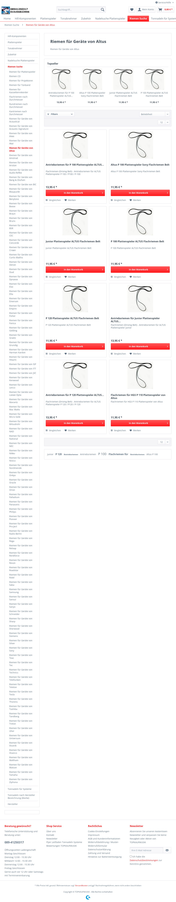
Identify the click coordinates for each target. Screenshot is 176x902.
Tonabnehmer (15, 48)
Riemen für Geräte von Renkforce (20, 554)
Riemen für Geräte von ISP (22, 364)
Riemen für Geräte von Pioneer (20, 518)
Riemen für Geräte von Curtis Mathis (20, 256)
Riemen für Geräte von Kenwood (20, 379)
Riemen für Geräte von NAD (20, 430)
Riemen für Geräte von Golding (20, 329)
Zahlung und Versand (99, 853)
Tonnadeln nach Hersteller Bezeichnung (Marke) (21, 796)
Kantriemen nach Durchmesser (18, 113)
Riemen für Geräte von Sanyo (20, 605)
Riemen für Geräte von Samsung (20, 591)
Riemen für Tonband (19, 85)
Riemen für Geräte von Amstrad (20, 157)
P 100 (102, 454)
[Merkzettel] (132, 10)
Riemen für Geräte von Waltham (20, 759)
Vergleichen (53, 200)
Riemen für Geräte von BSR (20, 227)
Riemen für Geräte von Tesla (20, 693)
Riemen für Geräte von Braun (20, 212)
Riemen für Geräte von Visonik (20, 744)
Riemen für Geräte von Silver (20, 642)
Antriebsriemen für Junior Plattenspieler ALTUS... (135, 320)
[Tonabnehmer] (68, 18)
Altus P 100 (152, 454)
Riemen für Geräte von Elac (20, 285)
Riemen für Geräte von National (20, 437)
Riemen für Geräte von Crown (20, 249)
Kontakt (50, 835)
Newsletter (51, 838)
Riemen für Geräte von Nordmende (20, 466)
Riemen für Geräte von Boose (20, 205)
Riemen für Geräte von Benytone (20, 197)
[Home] (7, 18)
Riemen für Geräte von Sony (20, 649)
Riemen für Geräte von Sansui (20, 598)
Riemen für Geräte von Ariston (20, 164)
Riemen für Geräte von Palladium (20, 496)
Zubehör (12, 54)
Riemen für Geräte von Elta (20, 292)
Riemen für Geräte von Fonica (20, 322)
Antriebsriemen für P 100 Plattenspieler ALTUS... (61, 94)
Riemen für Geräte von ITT (22, 368)
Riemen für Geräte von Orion (20, 488)
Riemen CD (15, 76)
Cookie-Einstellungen (98, 831)
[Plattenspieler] (48, 18)
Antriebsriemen (71, 454)
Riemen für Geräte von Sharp (20, 620)
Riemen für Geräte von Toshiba (20, 708)
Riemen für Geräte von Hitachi (20, 358)
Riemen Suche (15, 66)
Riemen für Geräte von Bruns (20, 219)
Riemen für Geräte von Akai (20, 142)
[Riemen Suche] (138, 18)
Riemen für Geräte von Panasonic (20, 503)
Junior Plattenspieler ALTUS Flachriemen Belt (123, 94)
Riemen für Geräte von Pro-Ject (20, 525)
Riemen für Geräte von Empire (20, 307)
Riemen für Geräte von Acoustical (20, 120)
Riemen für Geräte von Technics (20, 671)
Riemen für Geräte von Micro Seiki (20, 415)
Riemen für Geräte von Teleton (20, 686)
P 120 (58, 454)
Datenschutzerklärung (99, 849)
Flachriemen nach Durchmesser (18, 98)
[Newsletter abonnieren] (167, 850)
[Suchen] (102, 10)
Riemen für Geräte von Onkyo (20, 474)
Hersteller (13, 804)
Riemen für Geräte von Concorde (20, 241)
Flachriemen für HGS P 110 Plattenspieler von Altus (138, 396)
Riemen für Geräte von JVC (22, 373)
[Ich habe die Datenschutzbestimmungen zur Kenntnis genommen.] (131, 856)
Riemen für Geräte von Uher (20, 729)
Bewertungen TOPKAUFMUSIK (61, 845)
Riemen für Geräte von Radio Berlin (20, 532)
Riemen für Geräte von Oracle (20, 481)
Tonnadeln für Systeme (19, 789)
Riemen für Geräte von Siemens (20, 634)
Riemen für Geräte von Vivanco (20, 751)
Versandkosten (81, 885)
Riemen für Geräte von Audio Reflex (20, 171)
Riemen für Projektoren (21, 80)
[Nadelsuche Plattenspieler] (110, 18)
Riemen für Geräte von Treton (20, 722)
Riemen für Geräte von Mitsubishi (20, 423)
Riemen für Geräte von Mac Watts (20, 408)
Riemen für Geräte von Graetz (20, 336)
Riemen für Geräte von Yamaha (20, 773)
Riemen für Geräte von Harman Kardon (20, 351)
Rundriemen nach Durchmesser (18, 105)
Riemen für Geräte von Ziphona (20, 781)
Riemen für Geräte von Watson (20, 766)
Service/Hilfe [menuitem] (163, 2)
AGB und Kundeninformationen (104, 838)
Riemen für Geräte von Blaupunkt (20, 190)
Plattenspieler (15, 42)
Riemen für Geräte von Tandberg (20, 715)
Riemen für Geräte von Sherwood (20, 627)
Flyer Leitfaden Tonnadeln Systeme (64, 842)
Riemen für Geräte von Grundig (20, 344)
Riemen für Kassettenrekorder (18, 91)
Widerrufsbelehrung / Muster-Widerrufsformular (103, 844)
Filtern (52, 114)
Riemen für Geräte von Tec (20, 664)
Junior (50, 454)
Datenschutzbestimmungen (144, 860)
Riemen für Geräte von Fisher (20, 314)
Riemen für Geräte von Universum (20, 737)
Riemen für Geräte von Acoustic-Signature (20, 127)
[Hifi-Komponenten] (25, 18)
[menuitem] (81, 11)
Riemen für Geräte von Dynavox (20, 278)
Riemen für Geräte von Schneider (20, 613)
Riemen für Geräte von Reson (20, 561)
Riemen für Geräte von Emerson (20, 300)
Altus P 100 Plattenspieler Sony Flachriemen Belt (92, 94)
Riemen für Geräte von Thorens (20, 700)
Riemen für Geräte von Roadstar (20, 569)
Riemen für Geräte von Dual (20, 271)
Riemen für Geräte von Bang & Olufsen (20, 178)
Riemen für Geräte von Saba (20, 583)
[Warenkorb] (165, 10)
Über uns (51, 831)
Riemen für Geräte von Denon (20, 263)
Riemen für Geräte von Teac (20, 656)
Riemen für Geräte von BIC (22, 184)
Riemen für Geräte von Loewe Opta (20, 393)
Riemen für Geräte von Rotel (20, 576)
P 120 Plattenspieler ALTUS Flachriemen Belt (72, 318)
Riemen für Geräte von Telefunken (20, 678)
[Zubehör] (86, 18)
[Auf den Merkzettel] (70, 200)
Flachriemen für (119, 454)
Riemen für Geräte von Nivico (20, 459)
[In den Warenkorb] (75, 193)
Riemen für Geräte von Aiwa (20, 135)
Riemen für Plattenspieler (22, 71)
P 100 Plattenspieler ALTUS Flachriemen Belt (154, 94)
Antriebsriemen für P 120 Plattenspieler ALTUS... (75, 395)
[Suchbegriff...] (81, 10)
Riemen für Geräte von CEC (20, 234)
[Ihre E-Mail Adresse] (146, 850)
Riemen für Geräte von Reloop (20, 547)
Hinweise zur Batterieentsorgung (105, 856)
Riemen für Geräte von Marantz (20, 401)
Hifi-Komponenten (17, 36)
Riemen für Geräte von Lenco (20, 386)
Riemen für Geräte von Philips (20, 510)
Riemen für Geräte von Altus (21, 149)
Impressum (94, 835)
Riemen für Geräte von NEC (20, 444)
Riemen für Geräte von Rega (20, 539)
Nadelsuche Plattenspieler (21, 60)
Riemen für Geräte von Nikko (20, 452)
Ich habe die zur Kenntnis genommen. (146, 860)
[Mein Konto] (145, 10)
